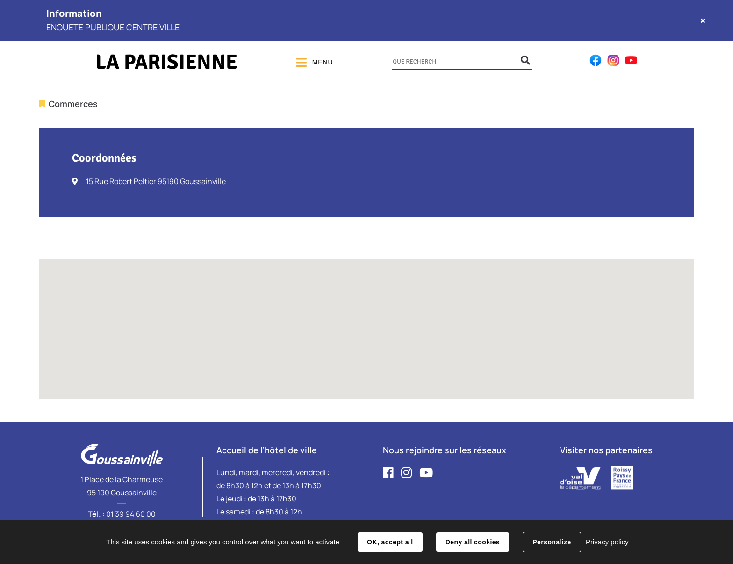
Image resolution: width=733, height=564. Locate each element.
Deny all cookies (473, 542)
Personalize (551, 542)
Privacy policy (607, 542)
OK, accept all (390, 542)
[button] (366, 320)
